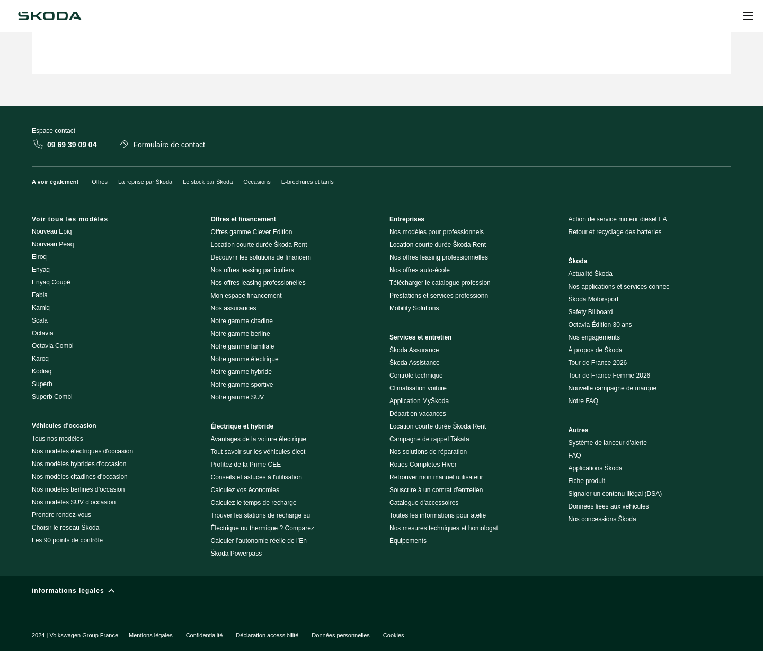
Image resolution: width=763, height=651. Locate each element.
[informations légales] (381, 593)
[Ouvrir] (748, 16)
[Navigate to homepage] (50, 16)
